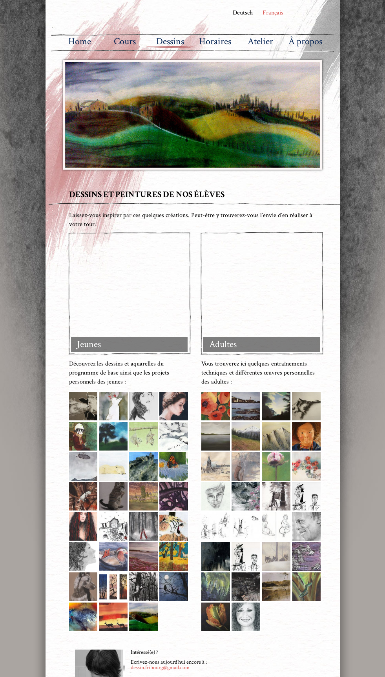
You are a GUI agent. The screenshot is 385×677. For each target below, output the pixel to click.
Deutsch (242, 13)
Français (273, 13)
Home (79, 41)
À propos (305, 41)
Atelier (260, 41)
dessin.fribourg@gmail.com (160, 559)
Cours (125, 41)
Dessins (170, 41)
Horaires (215, 41)
